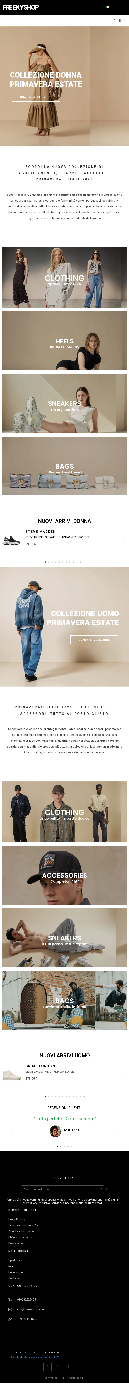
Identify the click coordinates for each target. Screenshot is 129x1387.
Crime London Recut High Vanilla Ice (49, 1072)
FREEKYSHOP (20, 7)
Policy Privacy (16, 1219)
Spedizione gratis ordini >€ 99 (41, 1357)
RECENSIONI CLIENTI (64, 1108)
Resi (11, 1266)
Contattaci (14, 1278)
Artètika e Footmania (21, 1231)
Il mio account (16, 1272)
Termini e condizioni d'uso (24, 1225)
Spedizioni (14, 1260)
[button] (36, 97)
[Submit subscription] (101, 1189)
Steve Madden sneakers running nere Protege (57, 537)
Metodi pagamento (20, 1237)
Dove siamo (15, 1243)
